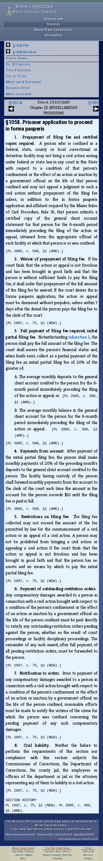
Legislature (17, 851)
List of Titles (16, 76)
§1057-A (15, 103)
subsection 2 (79, 337)
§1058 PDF (21, 45)
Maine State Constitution (53, 30)
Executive (29, 851)
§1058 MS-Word (25, 52)
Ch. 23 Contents (18, 64)
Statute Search (16, 58)
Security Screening (51, 855)
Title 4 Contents (18, 70)
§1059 (93, 103)
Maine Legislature (19, 94)
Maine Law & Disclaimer (23, 82)
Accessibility (62, 851)
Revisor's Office (18, 88)
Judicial (19, 855)
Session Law (53, 19)
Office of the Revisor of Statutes (20, 834)
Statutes (53, 24)
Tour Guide (49, 851)
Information (54, 35)
